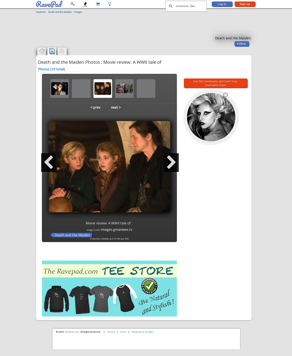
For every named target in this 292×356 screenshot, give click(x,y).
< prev (95, 107)
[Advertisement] (144, 23)
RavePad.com (72, 331)
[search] (185, 6)
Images (78, 12)
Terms (123, 331)
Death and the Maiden (60, 12)
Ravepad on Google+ (143, 331)
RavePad (40, 12)
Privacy (111, 331)
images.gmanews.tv (116, 229)
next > (116, 107)
